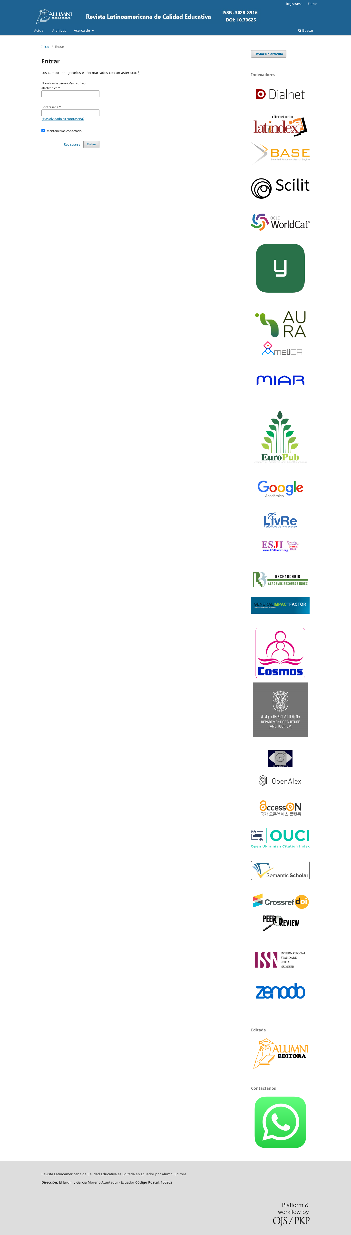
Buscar (305, 30)
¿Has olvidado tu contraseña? (62, 119)
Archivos (59, 30)
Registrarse (294, 3)
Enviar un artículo (268, 54)
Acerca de (82, 30)
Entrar (312, 3)
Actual (39, 30)
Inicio (45, 46)
